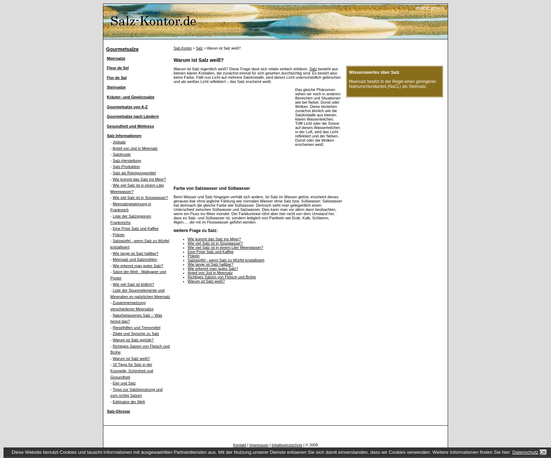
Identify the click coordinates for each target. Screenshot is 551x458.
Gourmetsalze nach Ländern (133, 116)
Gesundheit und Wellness (130, 126)
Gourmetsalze (122, 49)
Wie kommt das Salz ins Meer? (139, 179)
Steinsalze (116, 87)
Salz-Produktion (126, 167)
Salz (199, 48)
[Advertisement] (233, 137)
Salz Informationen (124, 136)
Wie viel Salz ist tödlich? (133, 284)
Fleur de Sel (118, 68)
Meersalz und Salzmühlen (135, 259)
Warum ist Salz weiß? (131, 358)
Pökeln (119, 235)
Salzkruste (122, 154)
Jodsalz (119, 142)
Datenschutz (525, 452)
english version (430, 8)
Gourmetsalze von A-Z (127, 107)
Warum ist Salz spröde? (133, 340)
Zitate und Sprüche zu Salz (136, 333)
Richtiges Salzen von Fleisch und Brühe (222, 277)
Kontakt (239, 445)
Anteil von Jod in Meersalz (134, 148)
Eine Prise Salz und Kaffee (136, 228)
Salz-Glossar (118, 411)
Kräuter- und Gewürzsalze (131, 97)
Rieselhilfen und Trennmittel (137, 327)
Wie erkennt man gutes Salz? (138, 266)
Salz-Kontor (183, 48)
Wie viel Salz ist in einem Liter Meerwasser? (225, 247)
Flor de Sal (117, 78)
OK (543, 452)
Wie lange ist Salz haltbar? (135, 253)
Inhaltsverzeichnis (287, 445)
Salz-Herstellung (127, 161)
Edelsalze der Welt (129, 402)
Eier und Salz (124, 383)
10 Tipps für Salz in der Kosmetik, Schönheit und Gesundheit (131, 370)
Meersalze (116, 58)
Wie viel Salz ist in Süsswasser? (140, 197)
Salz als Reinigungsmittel (134, 173)
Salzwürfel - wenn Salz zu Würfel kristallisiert (226, 260)
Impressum (258, 445)
